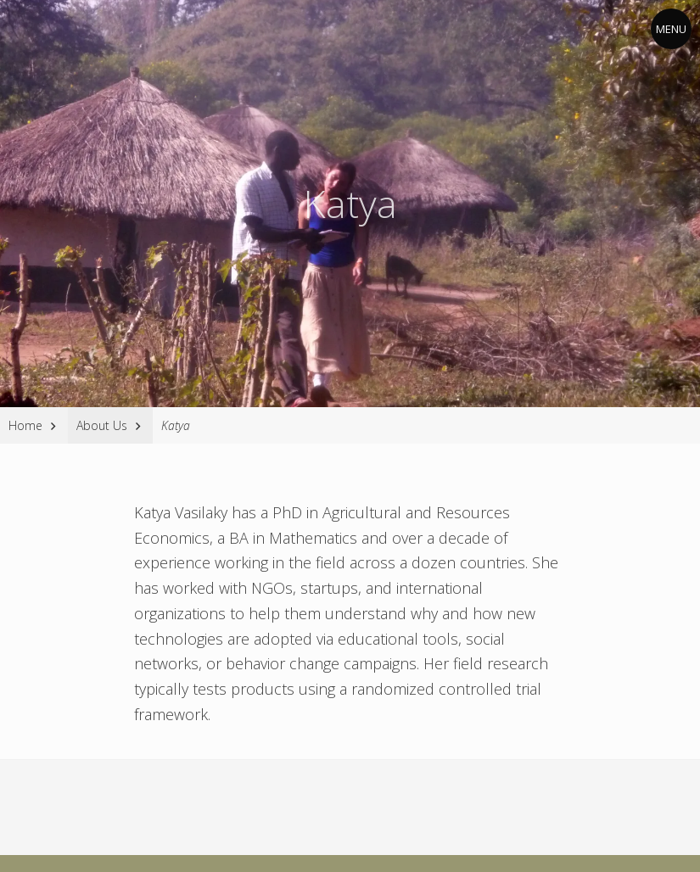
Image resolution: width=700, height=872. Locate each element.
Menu (671, 28)
